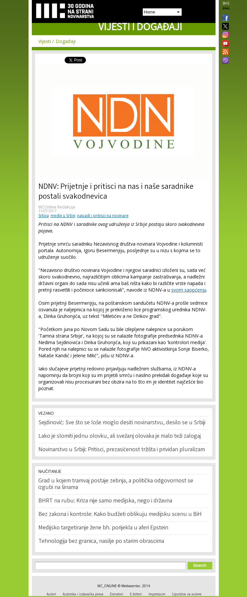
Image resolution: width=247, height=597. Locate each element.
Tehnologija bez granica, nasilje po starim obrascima (101, 541)
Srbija (43, 215)
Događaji (65, 41)
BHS (226, 3)
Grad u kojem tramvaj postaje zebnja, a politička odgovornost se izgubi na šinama (115, 484)
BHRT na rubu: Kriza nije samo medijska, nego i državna (105, 501)
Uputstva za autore (186, 594)
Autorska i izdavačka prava (83, 594)
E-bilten (136, 594)
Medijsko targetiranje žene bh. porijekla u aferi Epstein (103, 528)
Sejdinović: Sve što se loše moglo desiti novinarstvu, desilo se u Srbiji (121, 423)
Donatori (116, 594)
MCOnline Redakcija (56, 207)
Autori (51, 594)
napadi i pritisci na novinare (103, 215)
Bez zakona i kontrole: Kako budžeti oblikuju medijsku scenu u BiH (120, 514)
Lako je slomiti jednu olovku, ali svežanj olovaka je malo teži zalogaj (119, 436)
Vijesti (44, 41)
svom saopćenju (188, 290)
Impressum (157, 594)
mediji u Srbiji (63, 215)
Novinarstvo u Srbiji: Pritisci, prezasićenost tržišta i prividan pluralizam (121, 450)
